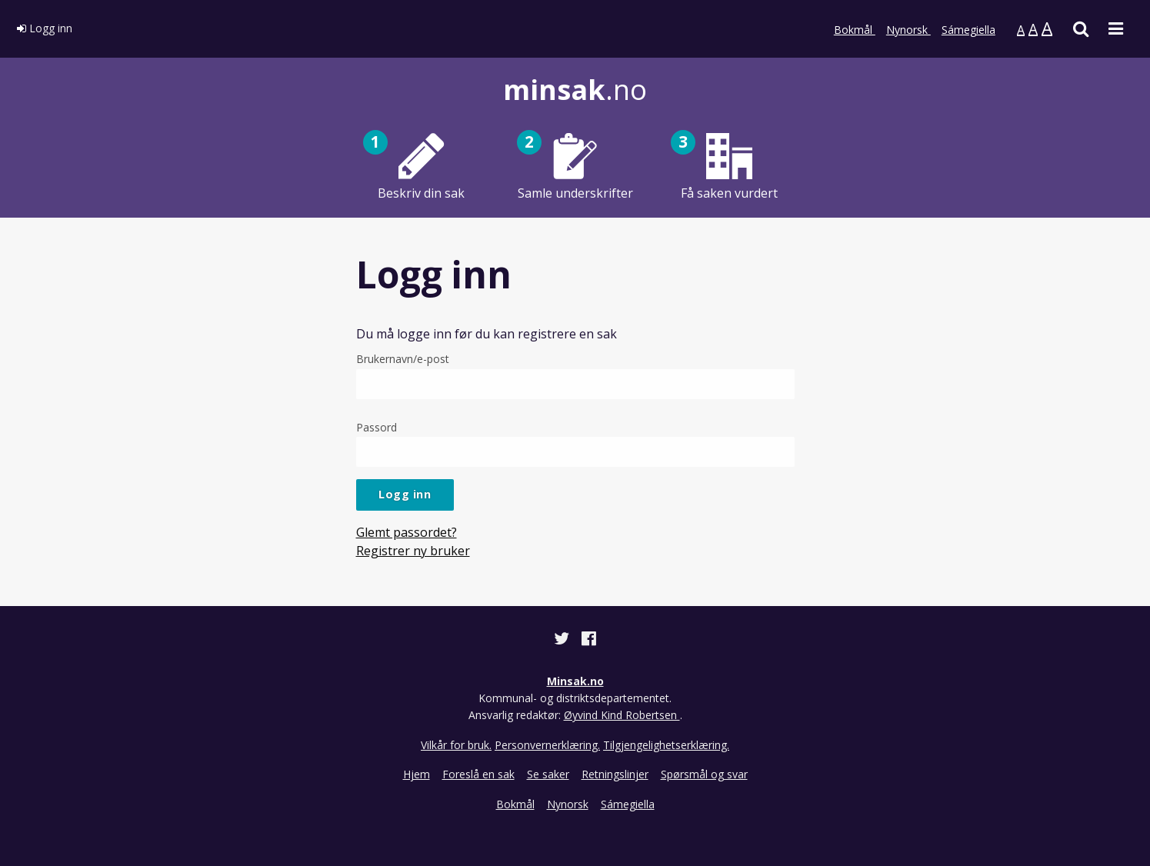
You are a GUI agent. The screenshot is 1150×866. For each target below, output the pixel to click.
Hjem (416, 774)
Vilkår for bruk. (456, 745)
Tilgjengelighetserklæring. (666, 745)
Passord (575, 443)
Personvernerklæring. (547, 745)
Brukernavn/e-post (575, 374)
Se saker (548, 774)
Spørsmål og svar (704, 774)
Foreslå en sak (478, 774)
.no (575, 89)
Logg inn (44, 28)
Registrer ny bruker (413, 550)
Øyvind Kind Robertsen (622, 715)
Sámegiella (968, 29)
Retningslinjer (615, 774)
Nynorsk (908, 29)
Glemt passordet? (406, 532)
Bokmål (854, 29)
